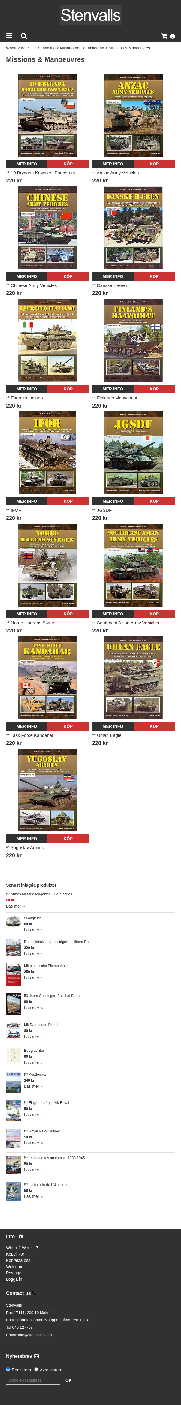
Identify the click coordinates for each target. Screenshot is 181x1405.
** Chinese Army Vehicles (31, 285)
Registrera (21, 1369)
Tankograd (95, 48)
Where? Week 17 (21, 48)
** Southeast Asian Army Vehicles (125, 622)
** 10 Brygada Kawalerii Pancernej (40, 172)
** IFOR (14, 510)
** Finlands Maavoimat (114, 397)
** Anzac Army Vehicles (115, 172)
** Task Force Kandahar (29, 735)
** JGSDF (102, 510)
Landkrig (48, 48)
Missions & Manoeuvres (129, 48)
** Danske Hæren (109, 285)
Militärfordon (71, 48)
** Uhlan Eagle (107, 735)
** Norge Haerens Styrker (31, 622)
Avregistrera (51, 1369)
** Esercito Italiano (24, 397)
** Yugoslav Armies (25, 847)
